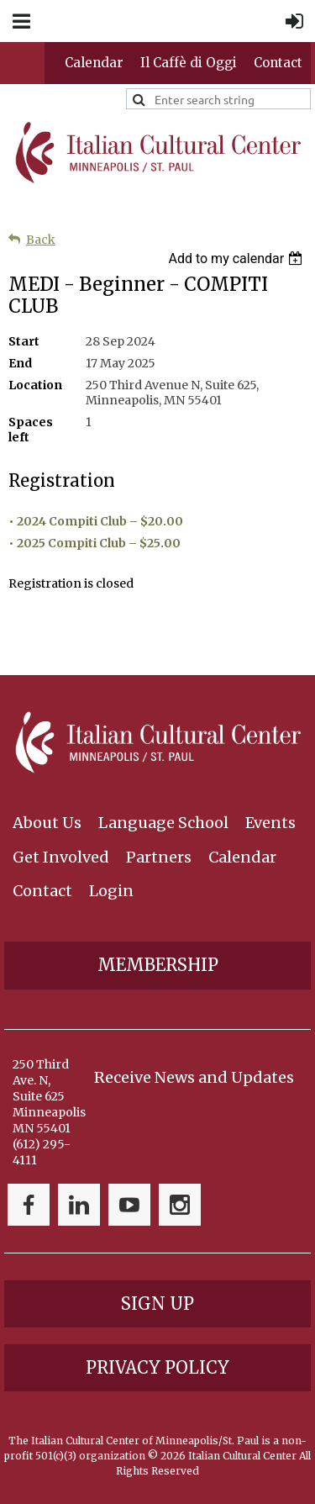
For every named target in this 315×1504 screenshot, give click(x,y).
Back (40, 239)
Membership (157, 964)
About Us (47, 822)
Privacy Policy (157, 1367)
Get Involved (61, 857)
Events (270, 822)
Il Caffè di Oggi (188, 63)
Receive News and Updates (194, 1077)
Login (111, 890)
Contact (278, 63)
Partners (159, 857)
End (20, 363)
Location (35, 385)
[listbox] (237, 258)
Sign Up (157, 1303)
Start (23, 341)
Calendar (94, 63)
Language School (163, 822)
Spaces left (30, 429)
